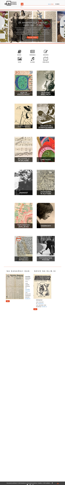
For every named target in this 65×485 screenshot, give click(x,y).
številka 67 (27, 298)
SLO (49, 4)
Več (7, 301)
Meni (57, 4)
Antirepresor (41, 303)
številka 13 (44, 306)
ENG (52, 4)
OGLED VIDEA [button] (32, 37)
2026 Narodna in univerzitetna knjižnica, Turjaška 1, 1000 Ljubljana (34, 483)
